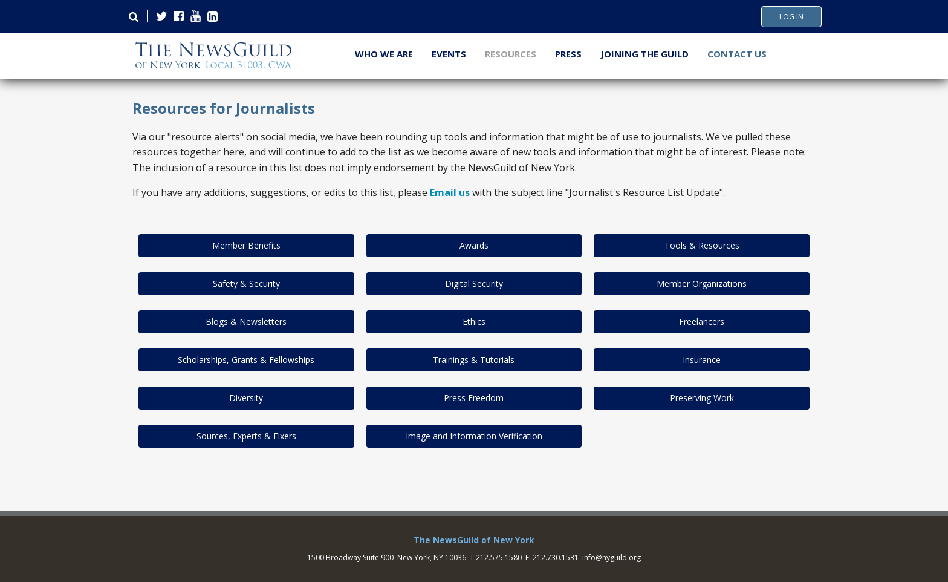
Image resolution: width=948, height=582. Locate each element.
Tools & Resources (701, 245)
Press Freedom (474, 398)
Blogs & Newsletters (246, 321)
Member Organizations (702, 283)
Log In (791, 17)
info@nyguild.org (611, 557)
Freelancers (701, 321)
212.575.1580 (499, 557)
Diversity (246, 398)
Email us (450, 192)
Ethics (474, 321)
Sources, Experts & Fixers (246, 436)
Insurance (702, 359)
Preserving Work (702, 398)
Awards (474, 245)
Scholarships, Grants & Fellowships (246, 359)
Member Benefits (246, 245)
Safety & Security (246, 283)
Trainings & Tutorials (474, 359)
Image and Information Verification (474, 436)
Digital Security (474, 283)
